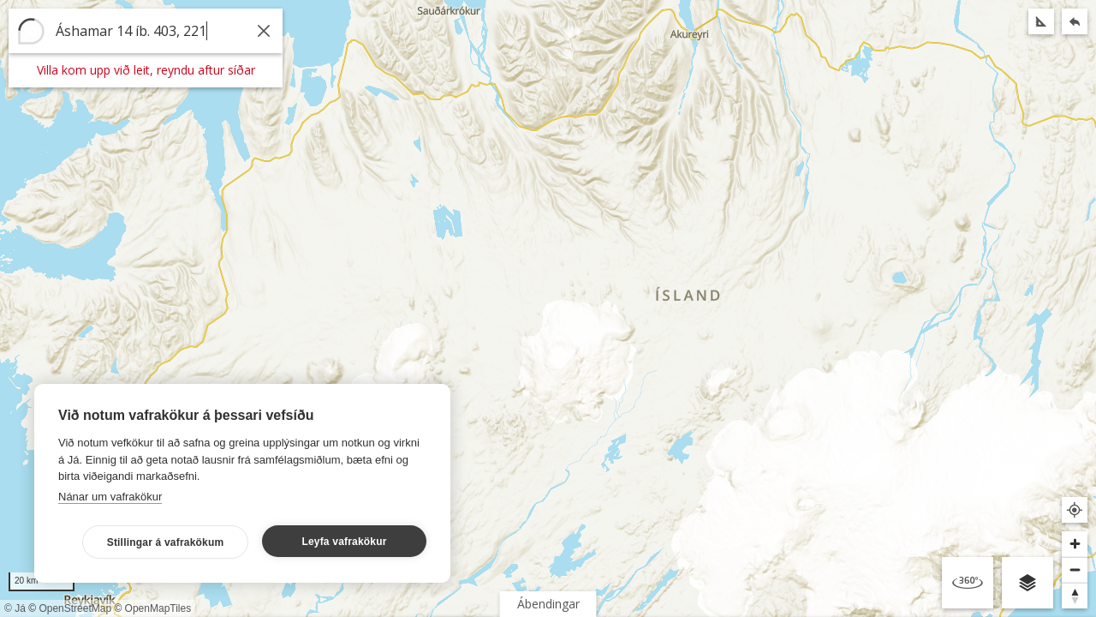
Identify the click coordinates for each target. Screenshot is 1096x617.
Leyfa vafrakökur (343, 542)
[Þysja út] (1074, 570)
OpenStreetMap (75, 608)
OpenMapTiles (158, 608)
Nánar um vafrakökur (110, 496)
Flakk (463, 604)
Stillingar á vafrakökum (165, 542)
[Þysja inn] (1074, 544)
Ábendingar (548, 604)
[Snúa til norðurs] (1074, 595)
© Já (15, 608)
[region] (548, 308)
